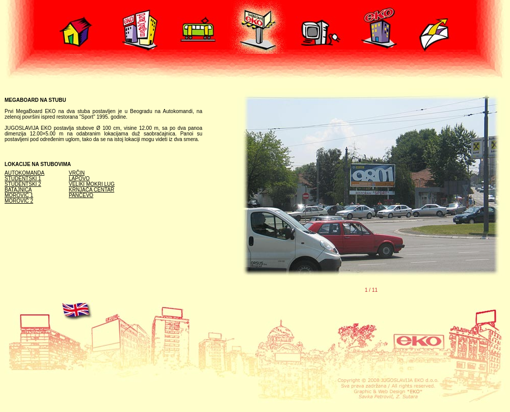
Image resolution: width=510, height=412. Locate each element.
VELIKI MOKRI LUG (92, 184)
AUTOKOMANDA (24, 173)
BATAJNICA (18, 190)
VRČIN (77, 173)
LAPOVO (79, 178)
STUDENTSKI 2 (23, 184)
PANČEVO (81, 195)
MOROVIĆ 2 (19, 201)
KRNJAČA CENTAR (91, 190)
